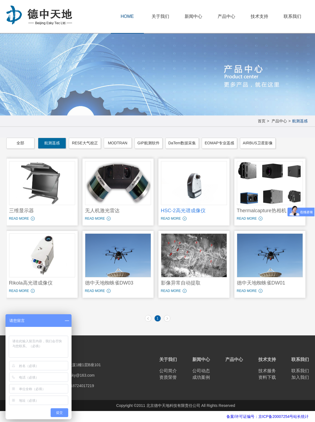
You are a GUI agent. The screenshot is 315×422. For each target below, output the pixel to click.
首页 (261, 121)
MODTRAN (117, 143)
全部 (20, 143)
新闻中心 (193, 16)
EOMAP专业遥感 (219, 143)
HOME (127, 16)
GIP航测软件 (149, 143)
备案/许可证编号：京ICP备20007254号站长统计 (267, 416)
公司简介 (168, 370)
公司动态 (201, 370)
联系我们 (292, 16)
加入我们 (300, 377)
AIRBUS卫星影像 (258, 143)
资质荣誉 (168, 377)
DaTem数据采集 (182, 143)
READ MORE (19, 218)
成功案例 (201, 377)
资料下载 (267, 377)
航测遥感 (300, 121)
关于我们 (160, 16)
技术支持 (259, 16)
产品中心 (226, 16)
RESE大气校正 (85, 143)
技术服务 (267, 370)
